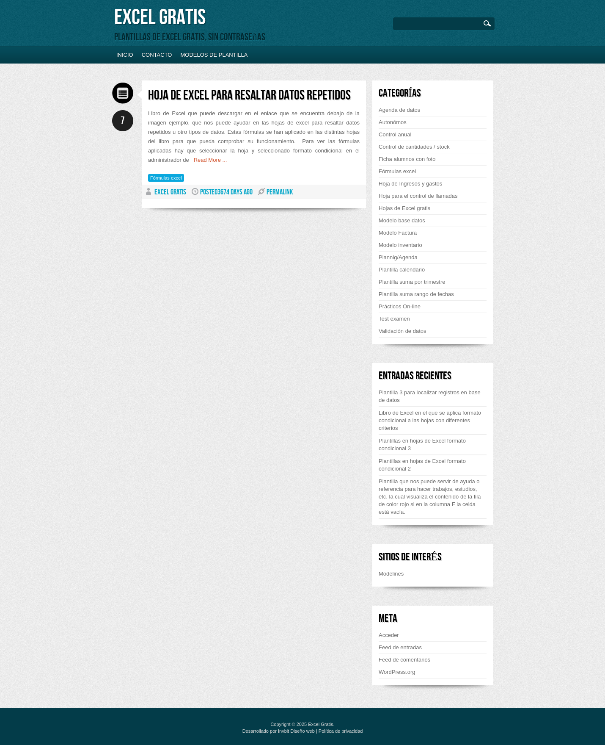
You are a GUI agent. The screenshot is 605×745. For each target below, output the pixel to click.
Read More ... (208, 160)
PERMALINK (280, 192)
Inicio (124, 55)
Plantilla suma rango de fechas (416, 294)
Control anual (395, 134)
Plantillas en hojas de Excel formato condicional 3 (422, 444)
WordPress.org (397, 672)
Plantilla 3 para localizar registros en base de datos (430, 396)
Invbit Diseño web (296, 731)
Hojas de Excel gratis (404, 208)
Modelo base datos (402, 220)
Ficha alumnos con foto (407, 159)
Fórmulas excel (166, 177)
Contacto (157, 55)
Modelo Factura (398, 233)
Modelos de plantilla (214, 55)
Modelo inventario (400, 245)
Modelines (391, 574)
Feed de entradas (400, 647)
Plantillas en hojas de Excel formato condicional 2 (422, 465)
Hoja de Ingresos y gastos (410, 183)
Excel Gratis (160, 17)
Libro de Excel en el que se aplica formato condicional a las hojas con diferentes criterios (430, 420)
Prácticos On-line (400, 306)
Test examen (394, 319)
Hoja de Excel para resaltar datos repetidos (249, 95)
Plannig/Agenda (398, 257)
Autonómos (393, 122)
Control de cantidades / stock (414, 147)
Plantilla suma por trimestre (412, 282)
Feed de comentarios (404, 659)
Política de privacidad (341, 731)
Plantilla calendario (402, 269)
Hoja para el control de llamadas (418, 196)
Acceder (389, 635)
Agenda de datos (399, 110)
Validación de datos (402, 331)
